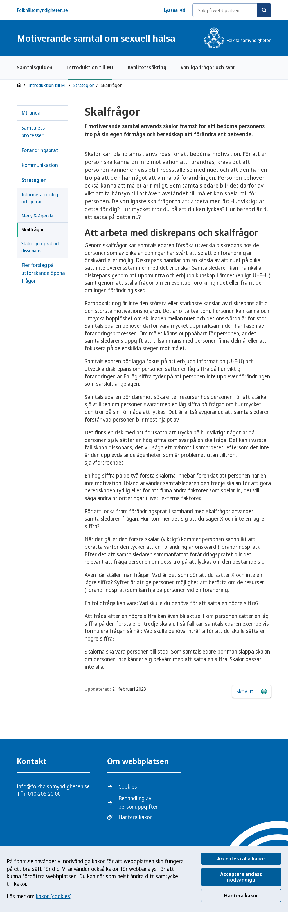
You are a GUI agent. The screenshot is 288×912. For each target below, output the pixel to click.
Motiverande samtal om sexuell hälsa (96, 38)
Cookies (127, 786)
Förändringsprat (39, 150)
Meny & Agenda (37, 216)
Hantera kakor (241, 895)
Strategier (83, 85)
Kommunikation (39, 165)
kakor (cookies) (53, 896)
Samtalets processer (33, 131)
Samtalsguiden (35, 67)
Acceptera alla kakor (241, 858)
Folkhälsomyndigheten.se (42, 10)
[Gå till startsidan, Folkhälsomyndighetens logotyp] (237, 38)
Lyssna (175, 10)
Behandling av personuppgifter (138, 802)
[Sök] (264, 10)
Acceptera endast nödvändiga (241, 877)
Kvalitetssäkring (146, 67)
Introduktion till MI (90, 67)
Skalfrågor (32, 229)
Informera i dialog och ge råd (39, 198)
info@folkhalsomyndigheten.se (53, 786)
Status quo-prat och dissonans (40, 247)
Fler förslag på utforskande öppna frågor (43, 273)
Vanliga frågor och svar (208, 67)
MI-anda (30, 112)
